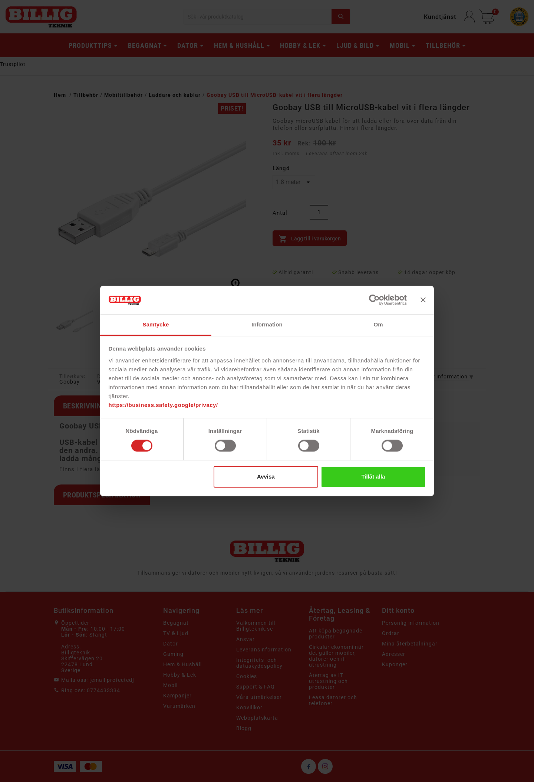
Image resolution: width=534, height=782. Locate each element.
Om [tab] (378, 324)
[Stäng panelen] (423, 300)
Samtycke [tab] (156, 324)
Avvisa (266, 476)
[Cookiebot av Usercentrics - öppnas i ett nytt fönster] (374, 300)
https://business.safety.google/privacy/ (163, 405)
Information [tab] (267, 324)
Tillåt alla (373, 476)
